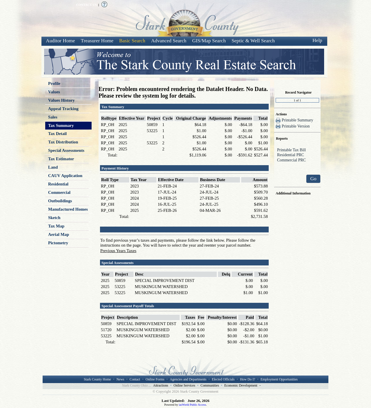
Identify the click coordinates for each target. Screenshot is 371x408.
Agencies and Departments (188, 379)
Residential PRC (297, 155)
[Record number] (297, 100)
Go (313, 178)
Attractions (160, 385)
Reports (282, 138)
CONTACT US (86, 4)
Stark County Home (97, 379)
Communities (210, 385)
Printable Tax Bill (297, 150)
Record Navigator (298, 92)
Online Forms (155, 379)
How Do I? (247, 379)
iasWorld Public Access (192, 404)
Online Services (184, 385)
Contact (135, 379)
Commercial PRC (297, 160)
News (120, 379)
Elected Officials (223, 379)
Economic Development (240, 385)
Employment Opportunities (279, 379)
